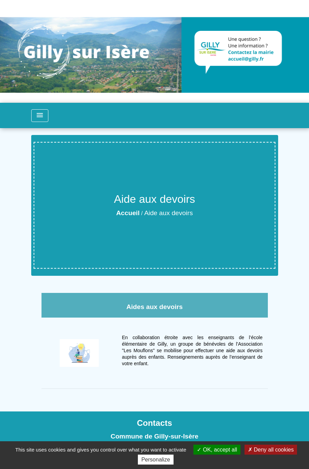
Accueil (128, 213)
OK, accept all (217, 450)
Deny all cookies (271, 450)
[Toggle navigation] (39, 115)
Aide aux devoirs (168, 213)
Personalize (155, 459)
